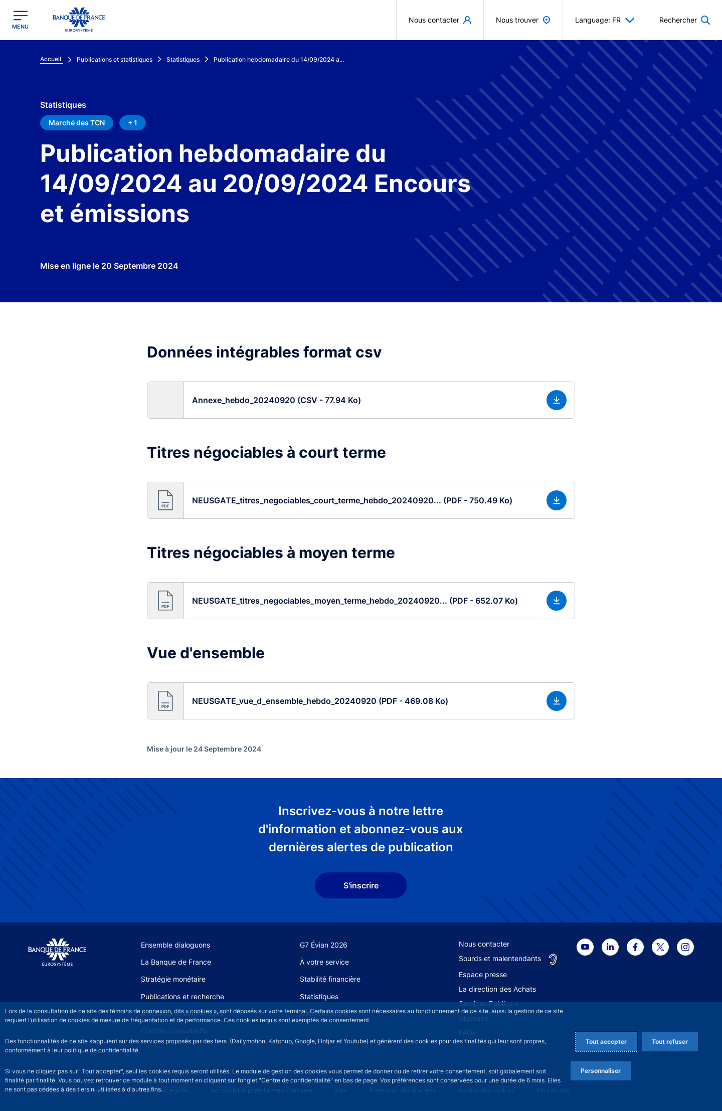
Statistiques (319, 996)
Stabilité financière (330, 979)
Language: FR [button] (605, 20)
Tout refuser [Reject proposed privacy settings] (670, 1041)
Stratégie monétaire (173, 979)
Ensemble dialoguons (175, 945)
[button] (361, 400)
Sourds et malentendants (500, 958)
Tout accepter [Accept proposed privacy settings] (606, 1041)
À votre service (324, 962)
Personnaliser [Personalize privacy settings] (601, 1070)
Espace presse (483, 974)
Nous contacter (484, 944)
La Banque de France (176, 962)
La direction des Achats (497, 989)
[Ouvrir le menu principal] (20, 20)
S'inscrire (361, 885)
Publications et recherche (182, 996)
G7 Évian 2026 (323, 945)
